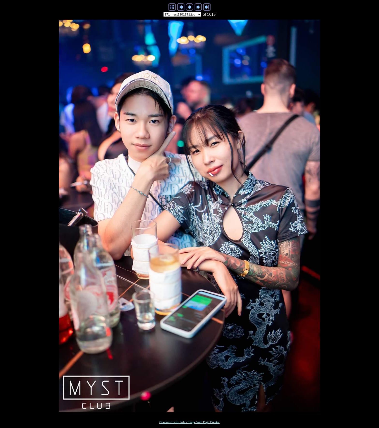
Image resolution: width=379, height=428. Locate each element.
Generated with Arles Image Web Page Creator (189, 422)
